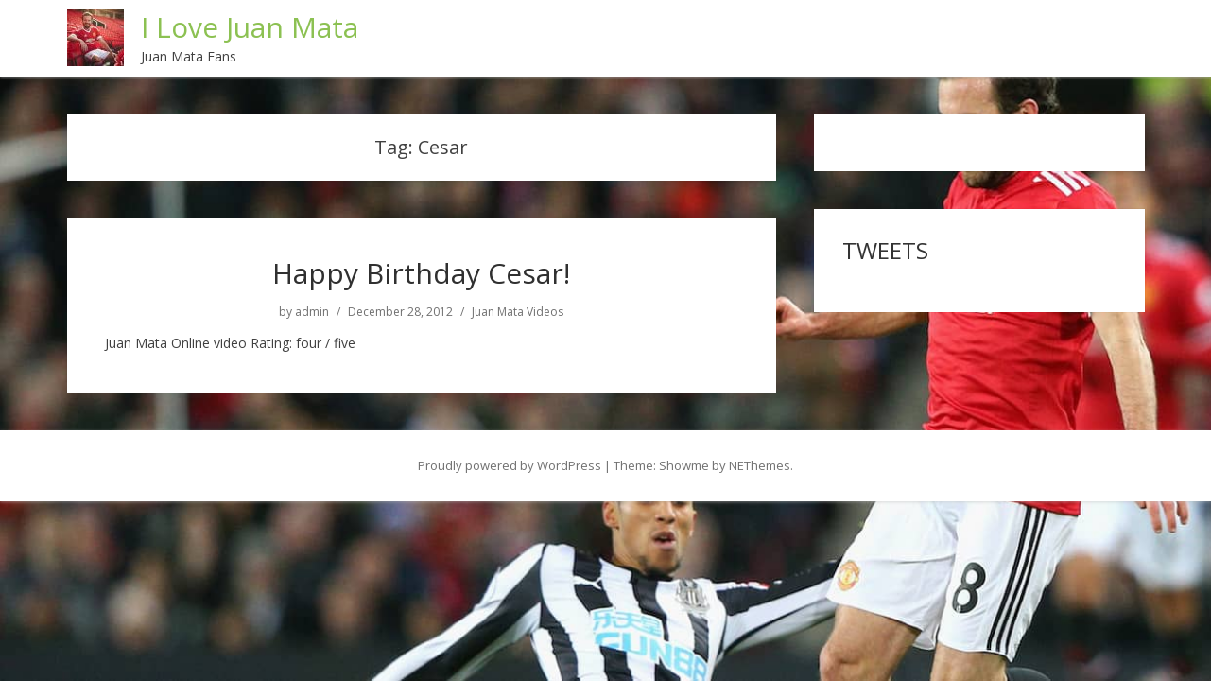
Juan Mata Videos (517, 311)
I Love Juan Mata (250, 27)
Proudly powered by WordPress (509, 464)
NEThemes (759, 464)
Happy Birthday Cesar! (421, 272)
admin (312, 311)
